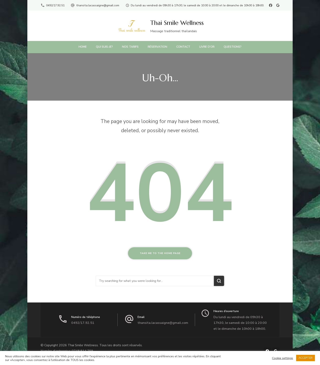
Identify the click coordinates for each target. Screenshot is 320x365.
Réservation (157, 47)
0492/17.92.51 (55, 5)
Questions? (232, 47)
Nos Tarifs (130, 47)
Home (83, 47)
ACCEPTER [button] (305, 358)
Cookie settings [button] (282, 358)
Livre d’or (206, 47)
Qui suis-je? (104, 47)
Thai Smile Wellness (177, 22)
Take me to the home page (160, 253)
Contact (183, 47)
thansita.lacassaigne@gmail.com (97, 5)
